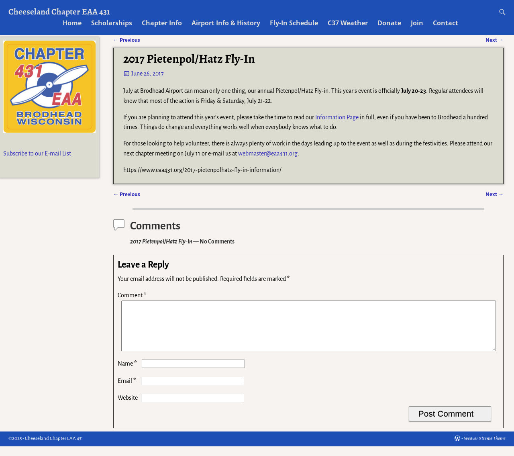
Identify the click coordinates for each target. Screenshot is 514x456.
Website (128, 407)
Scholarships (111, 22)
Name (128, 373)
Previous (126, 194)
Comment (133, 295)
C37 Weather (348, 22)
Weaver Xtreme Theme (485, 448)
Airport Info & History (226, 22)
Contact (445, 22)
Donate (389, 22)
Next (494, 194)
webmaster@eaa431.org (268, 153)
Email (128, 390)
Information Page (337, 117)
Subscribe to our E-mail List (37, 153)
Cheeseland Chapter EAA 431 (59, 11)
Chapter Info (162, 22)
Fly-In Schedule (294, 22)
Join (417, 22)
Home (72, 22)
